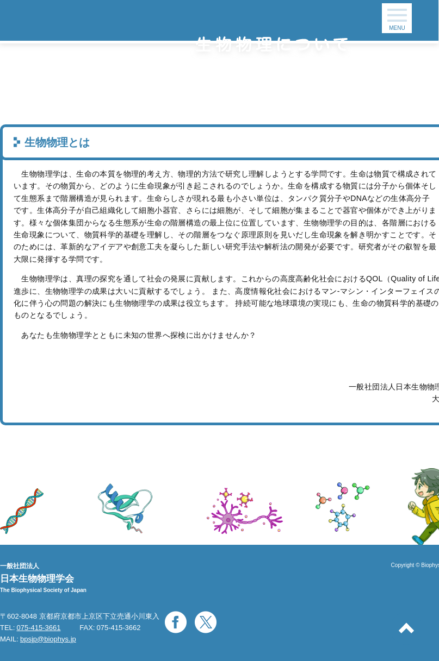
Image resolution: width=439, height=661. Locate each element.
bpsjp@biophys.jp (48, 639)
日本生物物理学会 (37, 579)
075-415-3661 (38, 628)
